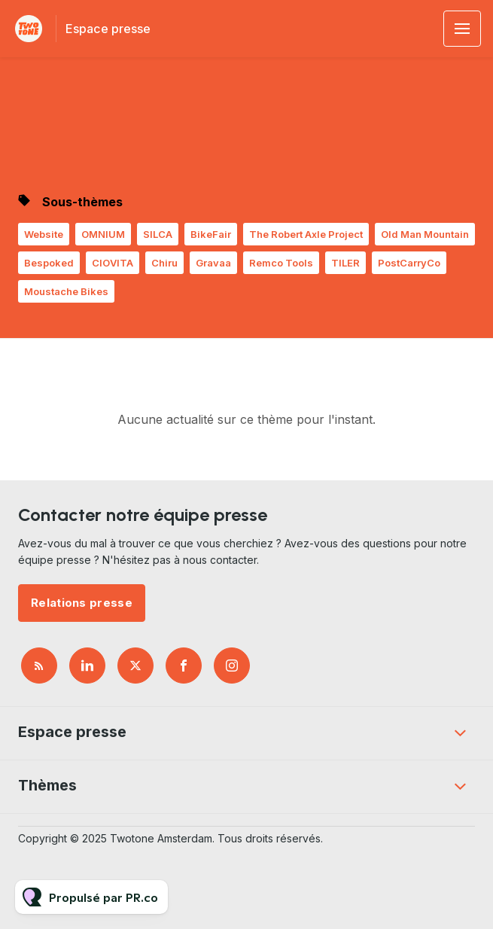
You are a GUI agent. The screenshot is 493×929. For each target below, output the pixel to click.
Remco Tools (281, 263)
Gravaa (213, 263)
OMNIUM (103, 234)
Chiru (164, 263)
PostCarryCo (409, 263)
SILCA (157, 234)
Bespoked (49, 263)
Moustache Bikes (66, 291)
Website (43, 234)
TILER (345, 263)
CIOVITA (112, 263)
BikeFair (210, 234)
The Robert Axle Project (306, 234)
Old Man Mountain (425, 234)
